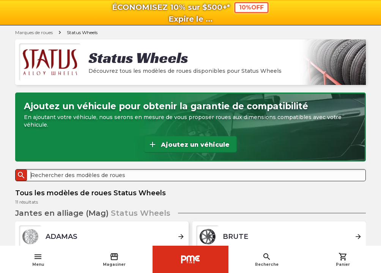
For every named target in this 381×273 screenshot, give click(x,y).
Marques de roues (34, 32)
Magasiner (114, 259)
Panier (343, 259)
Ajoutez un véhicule (189, 144)
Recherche (267, 259)
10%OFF (251, 7)
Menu (38, 259)
